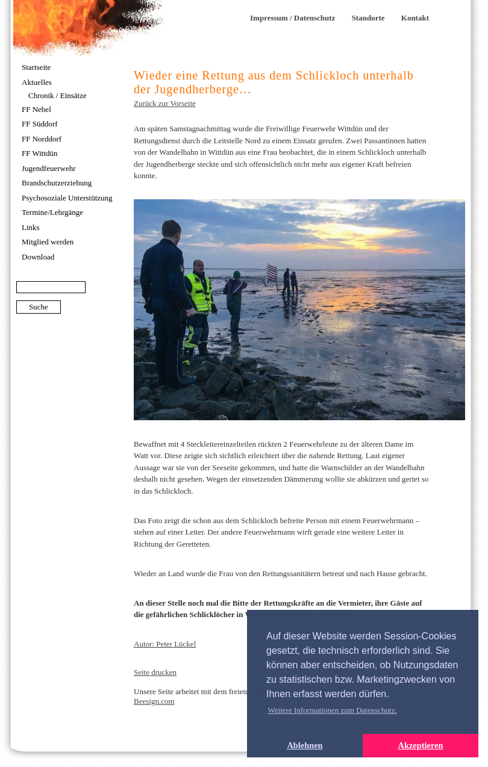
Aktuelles (37, 82)
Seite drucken (155, 672)
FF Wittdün (40, 153)
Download (38, 256)
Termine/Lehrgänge (52, 212)
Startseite (36, 67)
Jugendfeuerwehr (49, 168)
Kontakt (415, 17)
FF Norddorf (41, 138)
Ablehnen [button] (304, 745)
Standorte (368, 17)
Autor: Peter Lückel (165, 643)
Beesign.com (154, 701)
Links (31, 227)
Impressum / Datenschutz (292, 17)
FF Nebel (36, 109)
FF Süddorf (40, 123)
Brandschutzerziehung (57, 182)
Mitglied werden (48, 241)
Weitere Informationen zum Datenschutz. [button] (332, 710)
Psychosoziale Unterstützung (67, 197)
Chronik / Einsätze (57, 95)
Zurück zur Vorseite (165, 103)
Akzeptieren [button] (420, 745)
